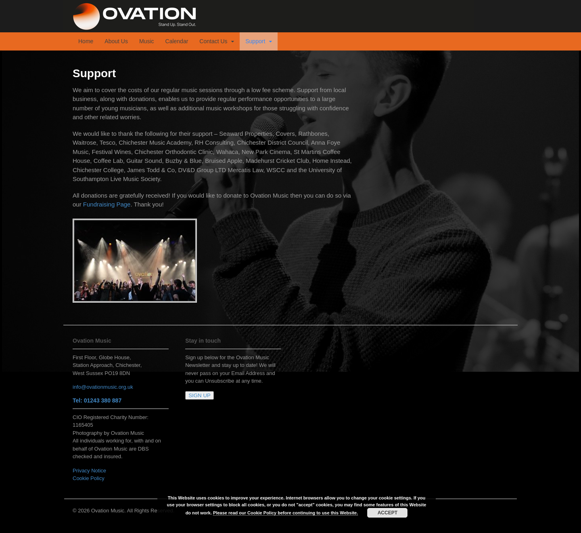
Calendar (176, 41)
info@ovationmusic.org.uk (103, 387)
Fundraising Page (107, 204)
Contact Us (213, 41)
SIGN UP (199, 395)
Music (146, 41)
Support (255, 41)
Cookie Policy (88, 478)
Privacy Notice (89, 471)
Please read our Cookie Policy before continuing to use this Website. (285, 512)
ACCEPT (387, 513)
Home (85, 41)
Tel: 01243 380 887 (97, 400)
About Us (116, 41)
